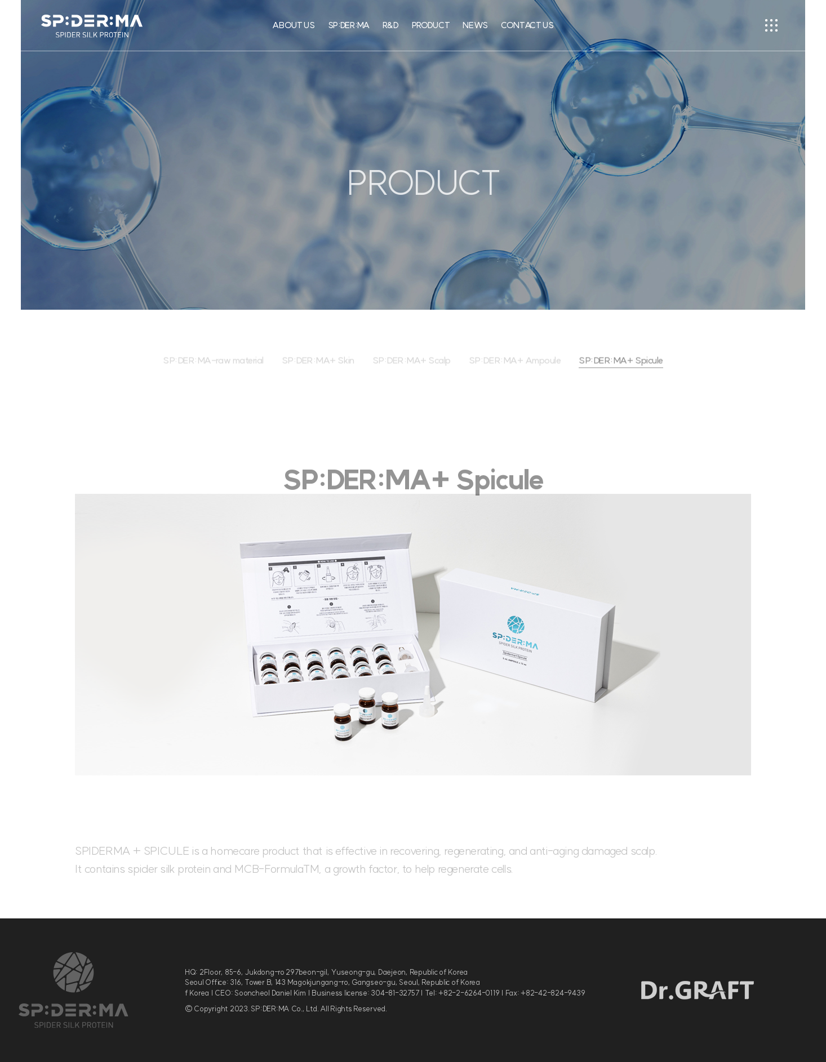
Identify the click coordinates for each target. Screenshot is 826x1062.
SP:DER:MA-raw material (213, 369)
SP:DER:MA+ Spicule (621, 369)
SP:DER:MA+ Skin (318, 369)
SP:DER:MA (349, 25)
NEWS (475, 25)
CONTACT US (527, 25)
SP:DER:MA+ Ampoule (515, 369)
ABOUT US (293, 25)
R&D (391, 25)
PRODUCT (431, 25)
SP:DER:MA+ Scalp (411, 369)
